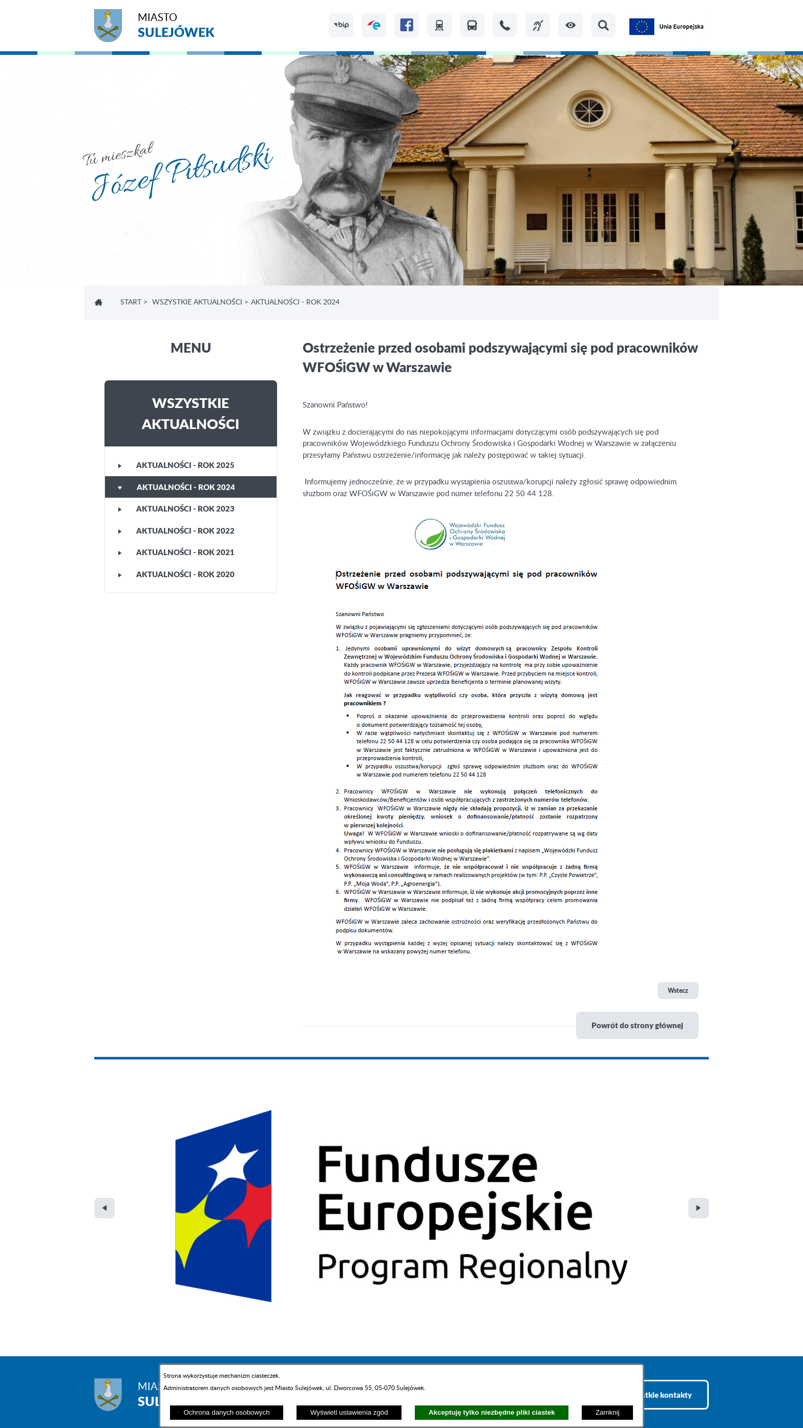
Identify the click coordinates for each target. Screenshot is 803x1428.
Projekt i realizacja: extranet (140, 1392)
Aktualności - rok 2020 (176, 574)
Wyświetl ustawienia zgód (349, 1412)
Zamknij (608, 1412)
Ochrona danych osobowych (226, 1412)
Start (130, 302)
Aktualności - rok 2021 (176, 552)
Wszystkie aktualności (197, 302)
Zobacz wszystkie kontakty (645, 1176)
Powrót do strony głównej (637, 1025)
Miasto (176, 27)
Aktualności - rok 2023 (176, 508)
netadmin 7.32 (684, 1392)
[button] (570, 25)
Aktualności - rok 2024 (176, 487)
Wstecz (678, 990)
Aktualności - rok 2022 (176, 530)
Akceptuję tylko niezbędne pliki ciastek (492, 1412)
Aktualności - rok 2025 (176, 465)
